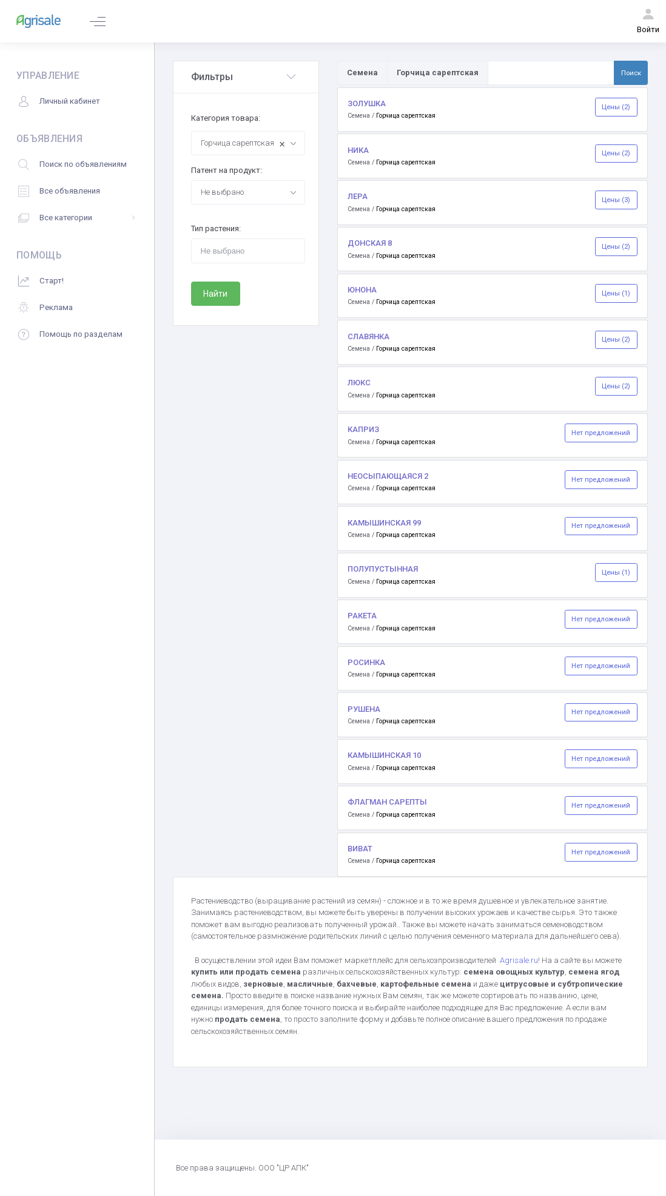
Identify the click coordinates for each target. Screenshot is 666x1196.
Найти (215, 294)
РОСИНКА (366, 662)
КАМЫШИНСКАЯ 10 (384, 755)
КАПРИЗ (363, 429)
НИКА (358, 150)
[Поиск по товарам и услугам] (551, 73)
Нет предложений (600, 432)
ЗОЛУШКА (367, 103)
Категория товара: (225, 118)
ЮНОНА (362, 289)
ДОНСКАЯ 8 (370, 243)
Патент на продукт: (226, 170)
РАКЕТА (362, 615)
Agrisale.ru (519, 960)
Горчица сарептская (406, 116)
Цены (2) (616, 107)
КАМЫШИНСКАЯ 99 (384, 522)
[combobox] (248, 143)
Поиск (631, 73)
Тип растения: (216, 228)
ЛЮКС (359, 382)
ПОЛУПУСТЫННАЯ (383, 568)
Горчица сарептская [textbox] (243, 144)
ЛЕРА (358, 196)
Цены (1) (616, 293)
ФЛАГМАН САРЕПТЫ (387, 801)
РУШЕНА (364, 709)
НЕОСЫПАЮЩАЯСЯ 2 (388, 476)
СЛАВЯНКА (368, 336)
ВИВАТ (360, 848)
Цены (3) (616, 199)
